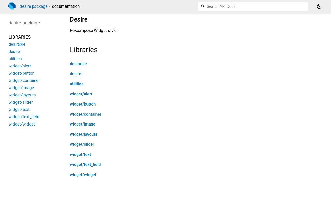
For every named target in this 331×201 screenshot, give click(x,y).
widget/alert (81, 94)
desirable (78, 63)
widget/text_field (85, 164)
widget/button (83, 104)
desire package (34, 6)
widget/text (80, 154)
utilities (77, 83)
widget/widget (83, 174)
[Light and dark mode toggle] (319, 6)
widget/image (82, 124)
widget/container (85, 114)
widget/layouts (83, 134)
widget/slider (82, 144)
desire (75, 73)
